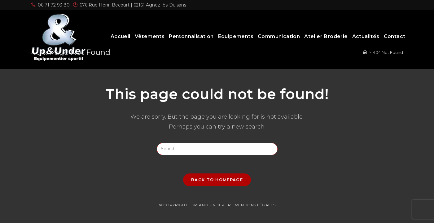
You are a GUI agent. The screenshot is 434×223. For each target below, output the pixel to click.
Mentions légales (255, 205)
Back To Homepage (217, 179)
